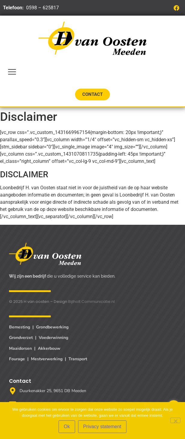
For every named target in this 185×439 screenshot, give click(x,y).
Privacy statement (102, 426)
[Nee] (175, 420)
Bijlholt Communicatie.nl (91, 301)
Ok (67, 426)
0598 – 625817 (42, 8)
